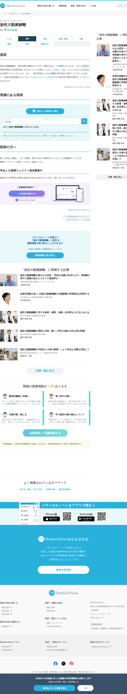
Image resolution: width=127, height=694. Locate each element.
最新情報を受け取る (45, 255)
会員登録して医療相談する (45, 433)
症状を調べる (7, 611)
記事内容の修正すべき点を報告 (78, 220)
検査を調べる (7, 614)
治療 (81, 38)
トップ (5, 13)
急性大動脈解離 (25, 13)
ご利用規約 (94, 610)
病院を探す (51, 607)
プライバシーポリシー (100, 614)
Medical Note (52, 646)
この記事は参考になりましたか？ (76, 216)
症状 (45, 38)
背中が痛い (38, 489)
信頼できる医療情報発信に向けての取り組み (107, 606)
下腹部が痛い (51, 489)
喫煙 (63, 69)
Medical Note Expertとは (80, 210)
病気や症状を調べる (46, 6)
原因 (27, 38)
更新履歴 (87, 87)
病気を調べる (14, 13)
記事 (27, 44)
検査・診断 (63, 38)
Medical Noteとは (97, 602)
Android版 (7, 650)
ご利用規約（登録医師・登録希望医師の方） (107, 628)
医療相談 (63, 6)
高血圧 (57, 69)
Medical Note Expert (101, 646)
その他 (93, 6)
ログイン (121, 6)
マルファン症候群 (46, 77)
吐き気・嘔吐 (25, 489)
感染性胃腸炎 (64, 489)
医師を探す (51, 611)
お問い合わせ (96, 617)
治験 (9, 44)
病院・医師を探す (78, 6)
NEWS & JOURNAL (54, 626)
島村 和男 (11, 30)
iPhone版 (7, 646)
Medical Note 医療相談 (57, 650)
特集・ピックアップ (54, 623)
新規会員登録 (63, 569)
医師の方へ (45, 44)
